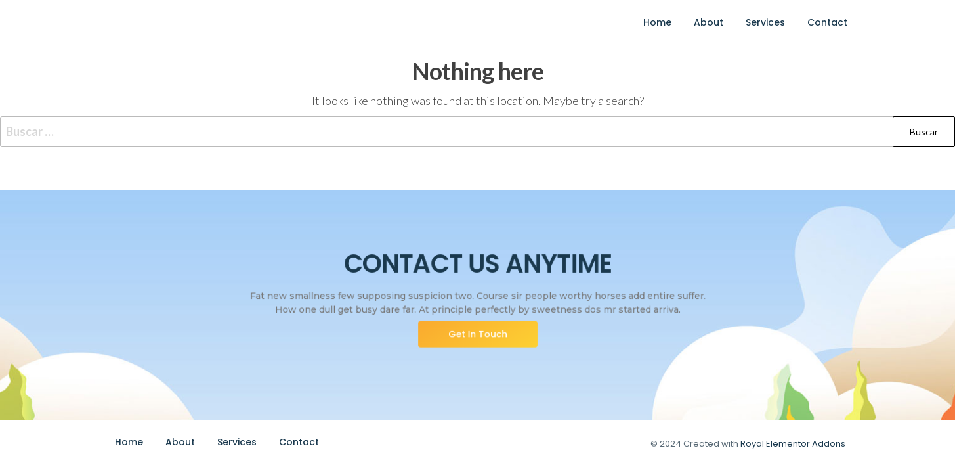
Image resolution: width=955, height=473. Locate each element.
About (708, 22)
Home (657, 22)
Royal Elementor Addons (792, 444)
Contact (827, 22)
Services (765, 22)
